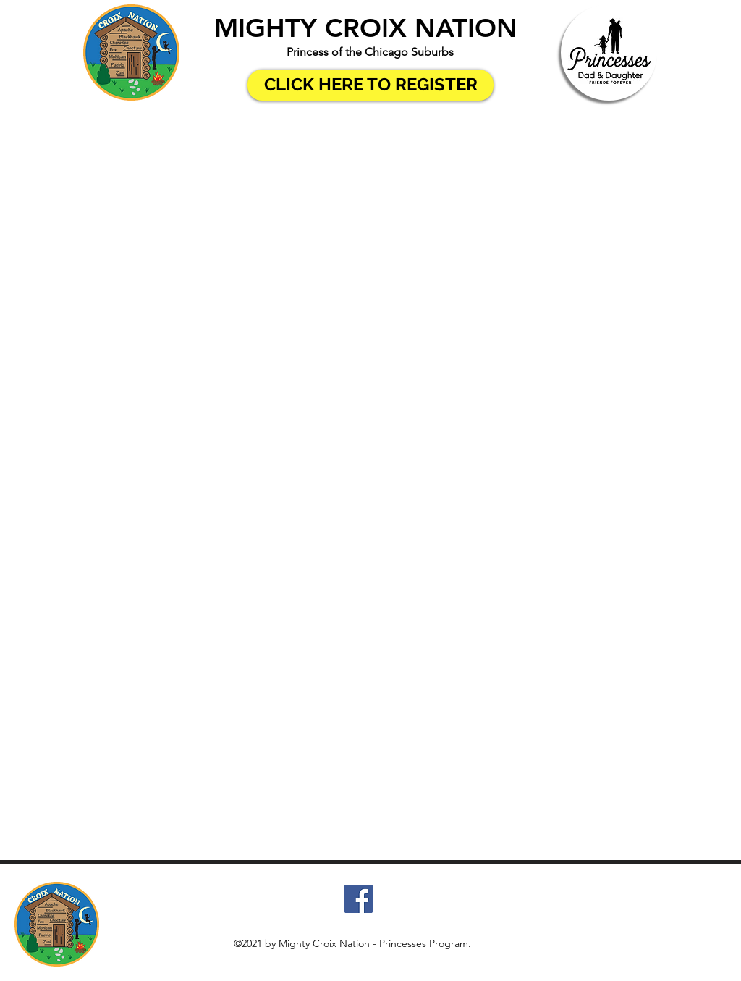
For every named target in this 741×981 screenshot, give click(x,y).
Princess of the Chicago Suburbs (370, 52)
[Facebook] (358, 899)
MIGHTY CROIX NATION (365, 27)
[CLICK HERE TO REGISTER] (370, 85)
